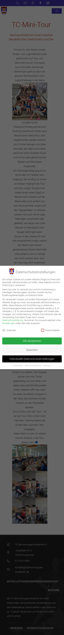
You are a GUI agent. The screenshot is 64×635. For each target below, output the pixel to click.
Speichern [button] (32, 349)
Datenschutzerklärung (12, 319)
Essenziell (9, 329)
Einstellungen (8, 322)
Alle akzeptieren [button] (32, 340)
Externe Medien (50, 329)
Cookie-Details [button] (18, 365)
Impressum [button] (47, 365)
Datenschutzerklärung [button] (33, 365)
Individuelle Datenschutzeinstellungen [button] (32, 358)
